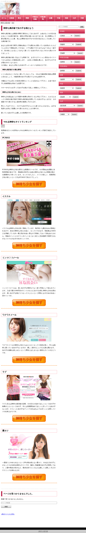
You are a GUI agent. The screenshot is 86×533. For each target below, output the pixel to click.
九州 (74, 18)
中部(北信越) (35, 18)
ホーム (4, 18)
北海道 (11, 18)
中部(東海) (43, 18)
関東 (27, 18)
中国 (58, 18)
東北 (19, 18)
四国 (66, 18)
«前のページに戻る (7, 514)
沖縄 (82, 18)
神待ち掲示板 (43, 531)
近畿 (50, 18)
